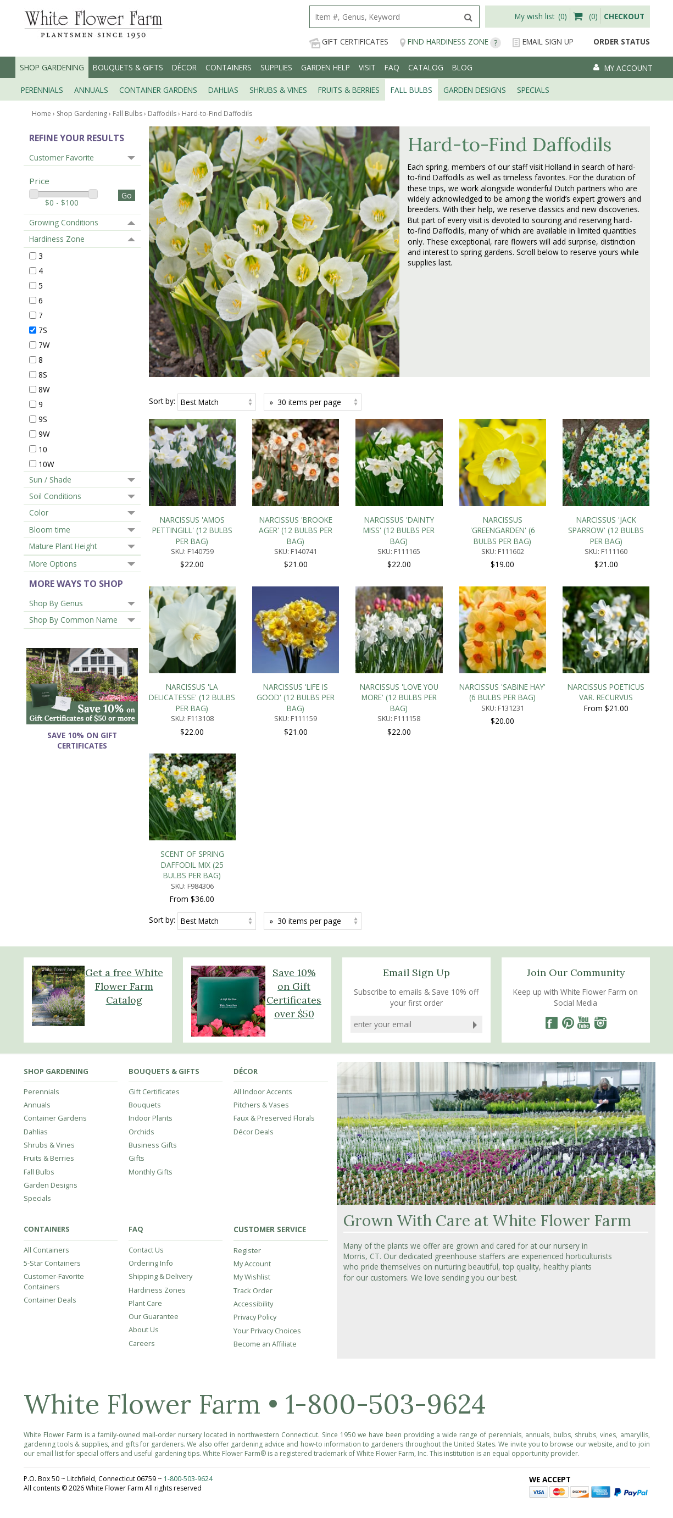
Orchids (141, 963)
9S (42, 419)
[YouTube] (584, 854)
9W (44, 434)
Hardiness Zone (57, 239)
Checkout (624, 16)
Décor (184, 67)
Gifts (136, 990)
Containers (228, 67)
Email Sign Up (543, 42)
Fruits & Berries (49, 990)
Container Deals (50, 1132)
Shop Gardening (52, 67)
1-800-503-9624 (385, 1236)
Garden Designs (50, 1017)
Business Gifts (153, 977)
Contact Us (146, 1081)
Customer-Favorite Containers (54, 1113)
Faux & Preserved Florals (274, 950)
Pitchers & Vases (261, 936)
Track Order (252, 1122)
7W (44, 345)
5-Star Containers (52, 1095)
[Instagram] (600, 854)
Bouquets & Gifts (128, 67)
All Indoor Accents (262, 923)
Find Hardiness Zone (450, 42)
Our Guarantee (154, 1148)
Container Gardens (55, 950)
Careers (142, 1174)
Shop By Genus (56, 603)
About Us (144, 1161)
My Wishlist (251, 1108)
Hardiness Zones (157, 1121)
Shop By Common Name (73, 619)
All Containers (46, 1081)
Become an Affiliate (265, 1176)
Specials (37, 1030)
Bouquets (145, 936)
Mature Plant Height (63, 546)
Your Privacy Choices (267, 1162)
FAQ (392, 67)
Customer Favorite (61, 157)
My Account (252, 1095)
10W (46, 463)
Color (38, 512)
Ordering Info (151, 1095)
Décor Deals (253, 963)
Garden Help (325, 67)
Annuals (37, 936)
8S (42, 374)
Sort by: (162, 401)
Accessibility (253, 1135)
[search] (384, 16)
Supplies (276, 67)
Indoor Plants (151, 950)
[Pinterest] (567, 854)
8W (44, 389)
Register (247, 1082)
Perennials (41, 923)
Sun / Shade (50, 479)
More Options (53, 563)
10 (42, 449)
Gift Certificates (348, 42)
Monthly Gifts (151, 1003)
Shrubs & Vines (49, 977)
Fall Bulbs (39, 1003)
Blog (462, 67)
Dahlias (36, 963)
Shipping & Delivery (160, 1108)
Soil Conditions (55, 496)
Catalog (425, 67)
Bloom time (49, 529)
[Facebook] (551, 854)
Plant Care (145, 1135)
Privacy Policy (254, 1149)
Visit (367, 67)
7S (42, 330)
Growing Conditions (63, 222)
